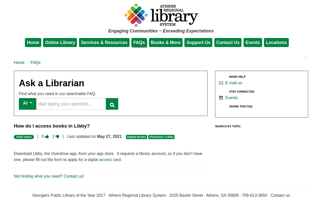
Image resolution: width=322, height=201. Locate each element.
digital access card (104, 159)
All (27, 103)
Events (253, 42)
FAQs (139, 42)
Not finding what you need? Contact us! (49, 176)
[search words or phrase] (71, 104)
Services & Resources (104, 42)
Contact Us (228, 42)
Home (33, 42)
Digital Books (136, 137)
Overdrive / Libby (161, 137)
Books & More (166, 42)
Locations (276, 42)
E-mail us (233, 83)
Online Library (60, 42)
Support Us (198, 42)
